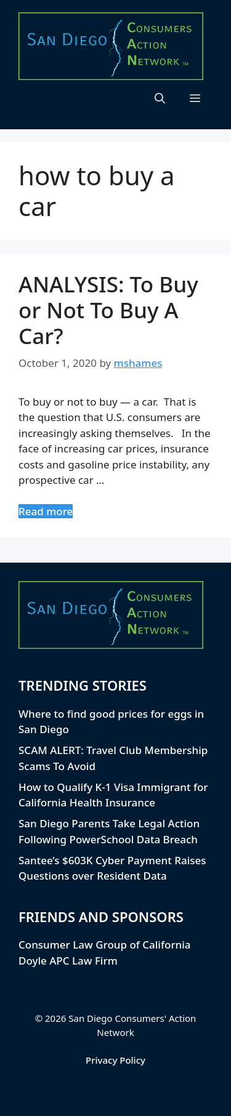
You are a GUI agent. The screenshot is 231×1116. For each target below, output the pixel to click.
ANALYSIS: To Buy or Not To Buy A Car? (108, 310)
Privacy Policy (115, 1060)
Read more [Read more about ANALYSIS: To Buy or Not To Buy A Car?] (45, 511)
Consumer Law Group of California (104, 944)
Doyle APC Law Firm (68, 960)
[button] (159, 98)
